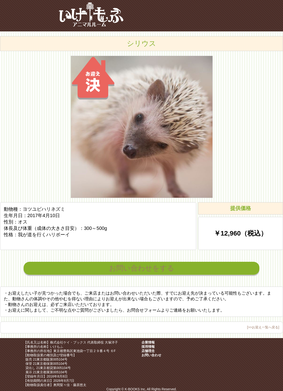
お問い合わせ (151, 355)
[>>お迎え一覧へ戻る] (263, 327)
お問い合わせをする (141, 268)
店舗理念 (148, 351)
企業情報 (148, 342)
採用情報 (148, 346)
